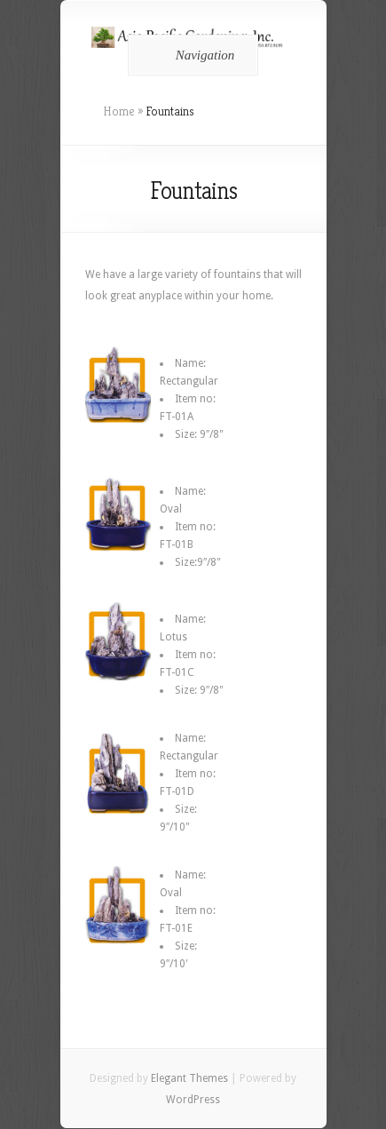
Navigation (190, 55)
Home (119, 111)
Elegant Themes (189, 1078)
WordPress (193, 1099)
